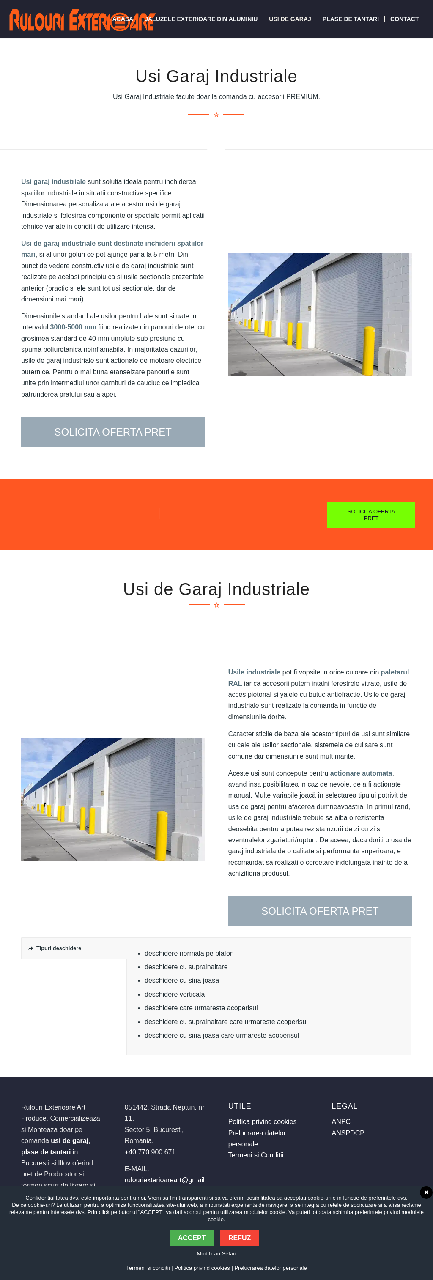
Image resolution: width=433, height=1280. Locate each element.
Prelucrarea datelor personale (270, 1268)
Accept (192, 1238)
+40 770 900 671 (150, 1152)
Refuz (239, 1238)
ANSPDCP (348, 1133)
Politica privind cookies (262, 1121)
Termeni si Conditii (256, 1155)
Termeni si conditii (148, 1268)
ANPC (341, 1121)
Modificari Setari (216, 1253)
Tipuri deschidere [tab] (54, 948)
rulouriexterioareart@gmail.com (172, 1180)
